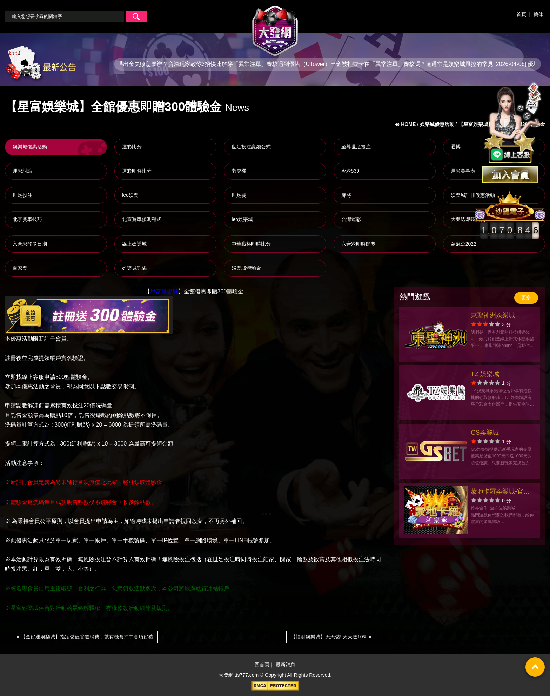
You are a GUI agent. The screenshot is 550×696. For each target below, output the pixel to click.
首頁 (521, 14)
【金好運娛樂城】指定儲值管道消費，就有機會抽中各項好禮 (84, 637)
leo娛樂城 (242, 219)
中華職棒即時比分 (251, 244)
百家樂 (20, 268)
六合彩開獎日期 (30, 244)
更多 (526, 297)
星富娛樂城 (164, 292)
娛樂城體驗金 (246, 268)
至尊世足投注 (356, 146)
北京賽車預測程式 (141, 219)
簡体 (538, 14)
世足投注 (22, 195)
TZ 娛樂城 (485, 373)
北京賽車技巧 (27, 219)
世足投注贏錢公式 (251, 146)
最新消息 (285, 665)
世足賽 (239, 195)
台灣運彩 (351, 219)
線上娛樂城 (134, 244)
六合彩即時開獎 (358, 244)
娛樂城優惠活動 (30, 146)
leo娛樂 (130, 195)
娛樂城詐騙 (134, 268)
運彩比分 (132, 146)
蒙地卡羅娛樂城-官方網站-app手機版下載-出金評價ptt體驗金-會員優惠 (500, 492)
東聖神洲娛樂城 (493, 315)
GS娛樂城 (485, 432)
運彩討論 (22, 171)
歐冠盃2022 (463, 244)
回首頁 (262, 665)
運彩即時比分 (137, 171)
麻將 (346, 195)
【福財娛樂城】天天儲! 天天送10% (331, 637)
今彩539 (350, 171)
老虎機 (239, 171)
